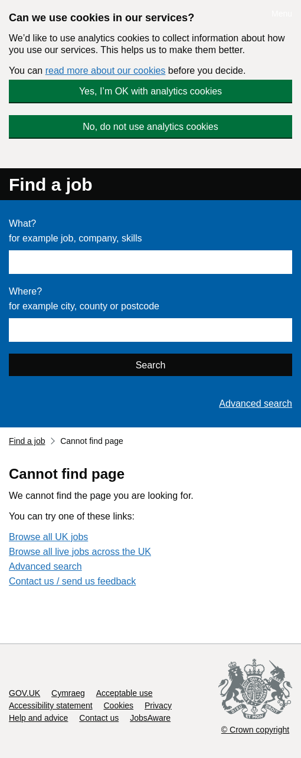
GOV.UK (24, 693)
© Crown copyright (255, 729)
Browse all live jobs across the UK (80, 552)
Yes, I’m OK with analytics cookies (150, 91)
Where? (25, 291)
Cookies (119, 705)
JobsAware (150, 718)
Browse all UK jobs (48, 537)
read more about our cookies (105, 71)
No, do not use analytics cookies (150, 127)
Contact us (99, 718)
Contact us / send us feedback (72, 581)
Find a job (51, 184)
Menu (281, 13)
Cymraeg (68, 693)
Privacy (158, 705)
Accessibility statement (51, 705)
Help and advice (38, 718)
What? (22, 223)
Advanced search (255, 403)
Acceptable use (124, 693)
